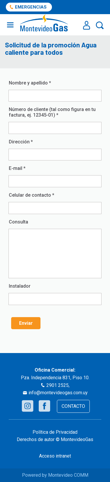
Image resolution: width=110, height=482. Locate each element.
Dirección (55, 149)
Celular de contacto (55, 203)
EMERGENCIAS (31, 7)
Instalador (55, 294)
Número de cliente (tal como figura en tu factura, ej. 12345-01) (55, 120)
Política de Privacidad (55, 432)
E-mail (55, 176)
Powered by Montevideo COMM (55, 475)
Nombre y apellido (55, 91)
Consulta (18, 222)
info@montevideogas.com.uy (58, 392)
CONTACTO (73, 406)
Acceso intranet (55, 456)
